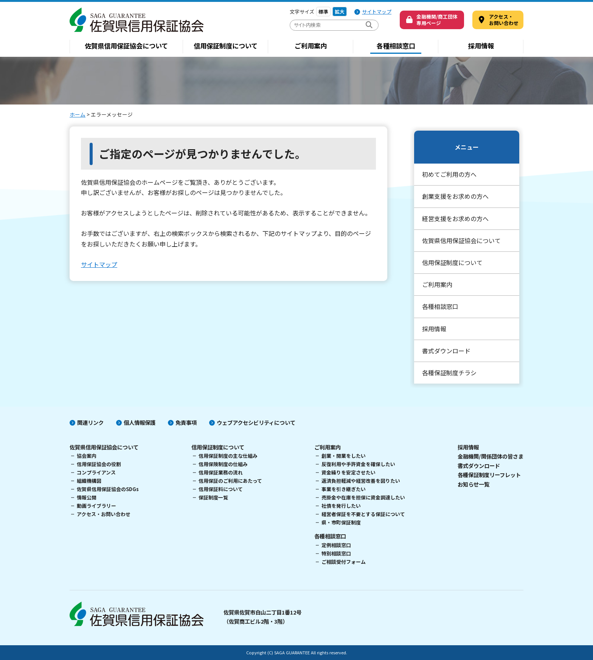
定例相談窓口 (336, 545)
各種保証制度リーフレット (489, 475)
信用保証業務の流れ (221, 472)
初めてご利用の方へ (449, 174)
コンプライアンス (96, 472)
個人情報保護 (139, 422)
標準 (323, 11)
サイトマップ (376, 11)
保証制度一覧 (213, 497)
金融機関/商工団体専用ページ (437, 20)
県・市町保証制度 (341, 522)
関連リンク (90, 422)
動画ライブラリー (96, 505)
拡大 (340, 11)
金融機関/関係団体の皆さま (490, 456)
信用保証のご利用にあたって (230, 480)
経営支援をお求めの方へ (455, 218)
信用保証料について (221, 489)
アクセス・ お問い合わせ (503, 20)
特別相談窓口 (336, 553)
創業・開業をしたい (343, 455)
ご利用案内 (311, 45)
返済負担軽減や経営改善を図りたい (360, 480)
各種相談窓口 (396, 45)
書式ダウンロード (446, 350)
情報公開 (86, 497)
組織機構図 (89, 480)
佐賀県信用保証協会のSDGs (108, 489)
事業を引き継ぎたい (343, 489)
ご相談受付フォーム (343, 561)
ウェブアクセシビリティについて (256, 422)
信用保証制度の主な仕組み (228, 455)
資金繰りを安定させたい (348, 472)
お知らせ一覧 (473, 484)
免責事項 (186, 422)
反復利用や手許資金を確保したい (358, 464)
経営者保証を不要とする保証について (363, 514)
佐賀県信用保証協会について (126, 45)
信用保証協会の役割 (99, 464)
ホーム (77, 114)
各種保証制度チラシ (449, 372)
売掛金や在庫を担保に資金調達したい (363, 497)
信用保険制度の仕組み (223, 464)
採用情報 (481, 45)
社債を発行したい (341, 505)
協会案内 (86, 455)
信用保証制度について (226, 45)
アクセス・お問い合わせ (103, 514)
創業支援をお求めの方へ (455, 196)
